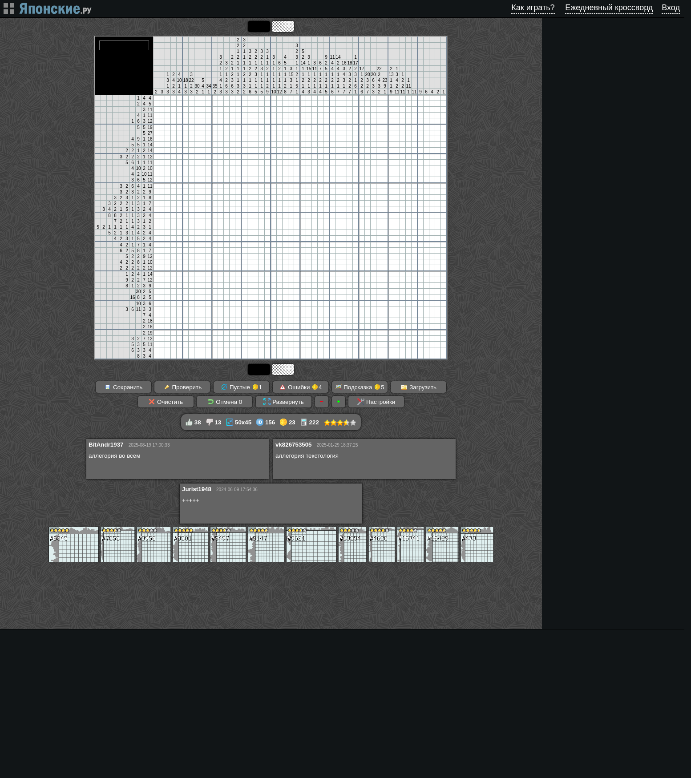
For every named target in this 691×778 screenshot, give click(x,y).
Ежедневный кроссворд (609, 7)
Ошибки (300, 387)
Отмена (224, 401)
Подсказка (359, 387)
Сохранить (123, 387)
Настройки (376, 401)
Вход (671, 7)
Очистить (165, 401)
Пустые (241, 387)
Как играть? (532, 7)
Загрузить (418, 387)
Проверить (182, 387)
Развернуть (283, 401)
